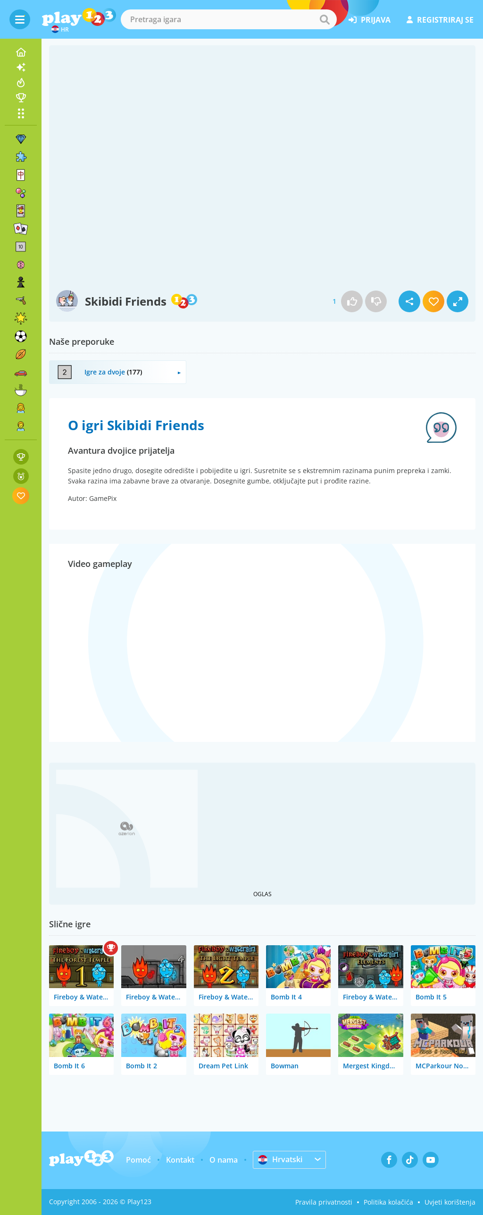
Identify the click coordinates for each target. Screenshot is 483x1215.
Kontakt (180, 1160)
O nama (223, 1160)
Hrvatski (280, 1159)
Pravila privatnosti (323, 1202)
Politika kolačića (388, 1202)
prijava (370, 20)
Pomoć (138, 1160)
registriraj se (440, 20)
